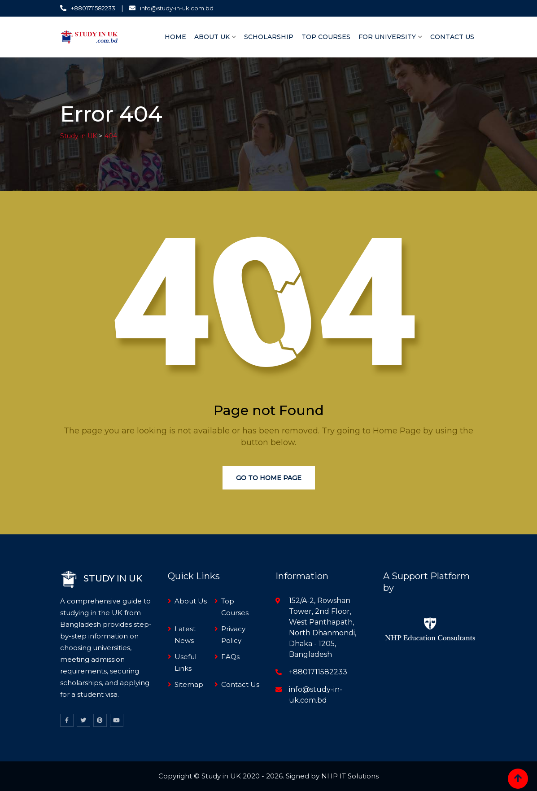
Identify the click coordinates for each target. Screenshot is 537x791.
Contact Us (452, 37)
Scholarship (268, 37)
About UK (212, 37)
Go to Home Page (268, 478)
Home (175, 37)
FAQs (230, 656)
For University (387, 37)
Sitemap (189, 684)
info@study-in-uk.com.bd (177, 8)
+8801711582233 (93, 8)
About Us (191, 601)
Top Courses (325, 37)
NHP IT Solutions (350, 776)
